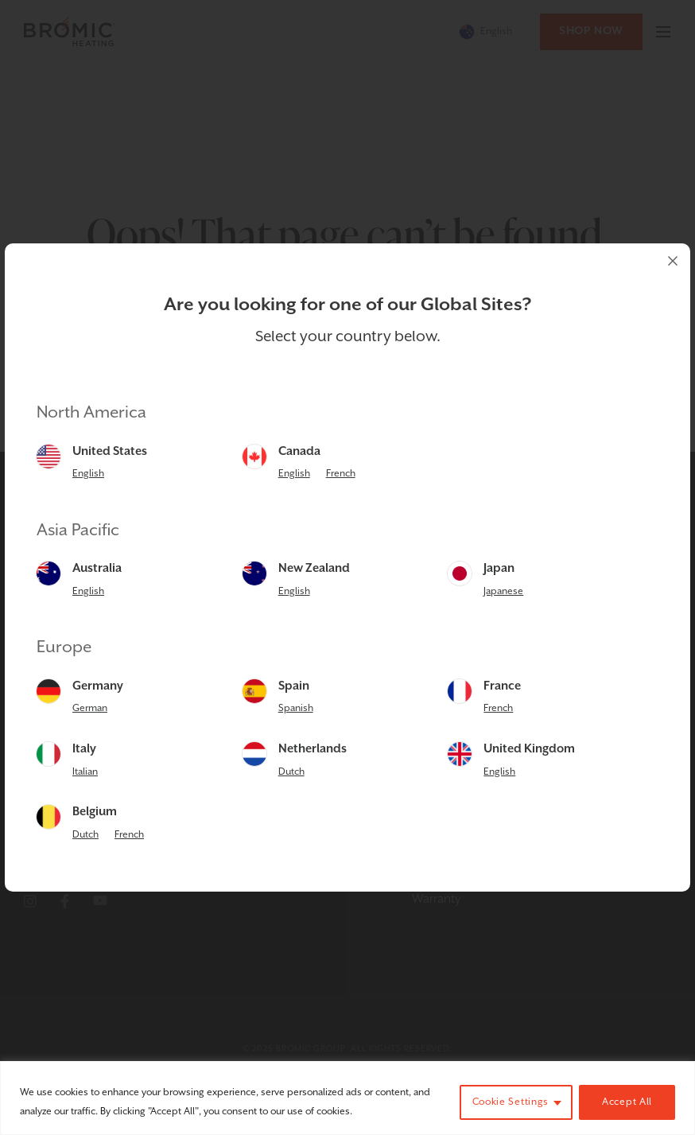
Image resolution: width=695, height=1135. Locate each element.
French (340, 474)
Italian (85, 772)
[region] (347, 1098)
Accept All (627, 1102)
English (88, 474)
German (89, 708)
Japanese (503, 591)
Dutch (291, 772)
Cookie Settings (510, 1102)
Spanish (295, 708)
